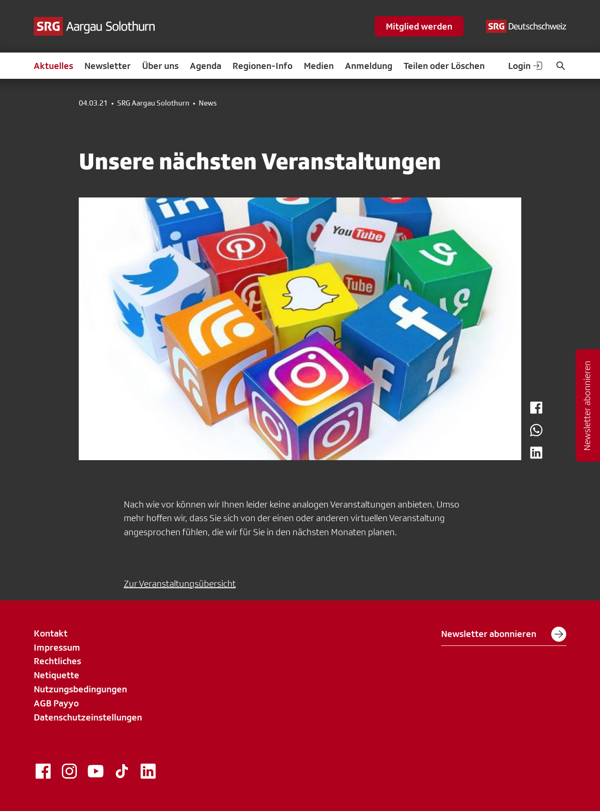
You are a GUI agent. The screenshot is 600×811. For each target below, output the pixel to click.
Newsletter (107, 66)
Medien (319, 66)
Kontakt (51, 633)
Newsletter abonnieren (503, 634)
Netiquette (56, 675)
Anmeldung (368, 66)
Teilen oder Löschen (444, 66)
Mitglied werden (419, 26)
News (208, 103)
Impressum (57, 647)
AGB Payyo (56, 703)
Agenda (205, 66)
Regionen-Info (262, 66)
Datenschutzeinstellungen (88, 717)
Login (526, 65)
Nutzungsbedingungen (80, 689)
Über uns (160, 66)
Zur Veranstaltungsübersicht (180, 583)
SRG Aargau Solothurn (153, 103)
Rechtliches (57, 661)
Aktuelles (53, 66)
